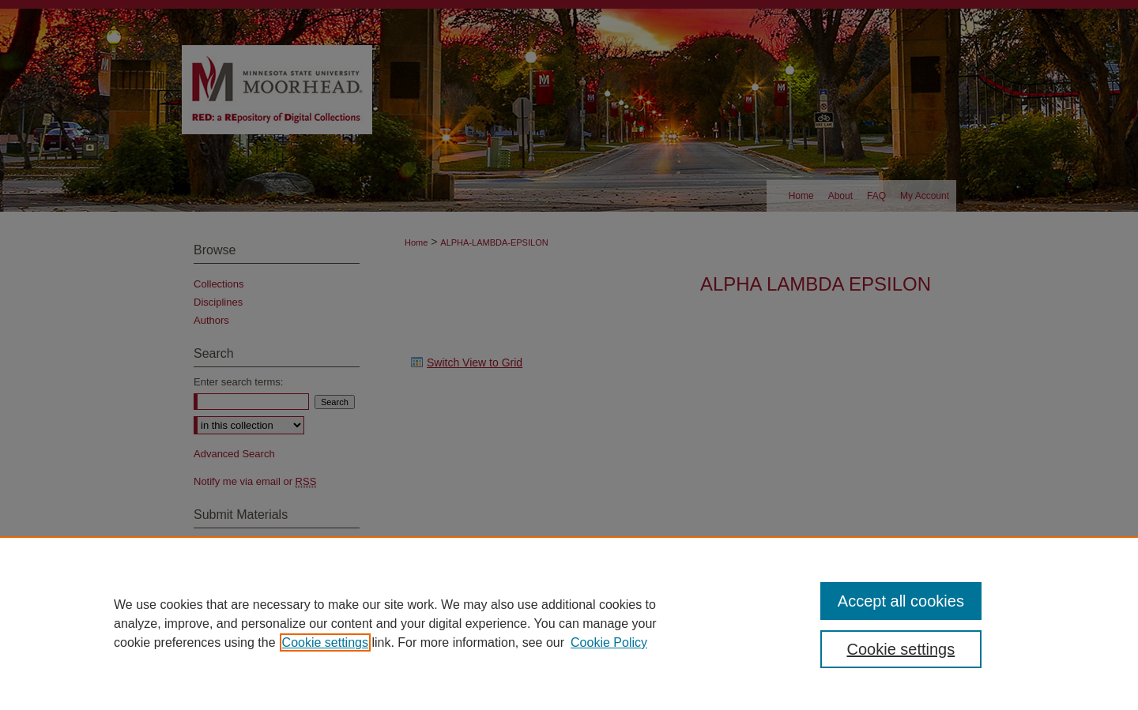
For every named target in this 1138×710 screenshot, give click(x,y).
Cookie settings (325, 642)
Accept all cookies (901, 601)
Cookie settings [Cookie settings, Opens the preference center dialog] (901, 649)
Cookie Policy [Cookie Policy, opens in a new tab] (609, 642)
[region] (569, 623)
